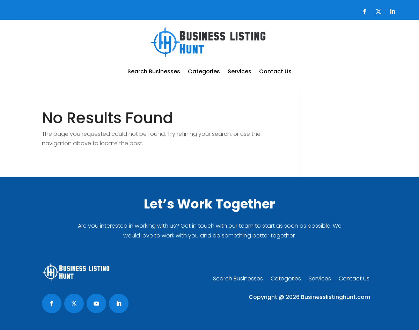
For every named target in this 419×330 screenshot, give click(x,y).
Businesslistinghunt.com (335, 297)
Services (239, 71)
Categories (204, 71)
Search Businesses (153, 71)
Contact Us (275, 71)
